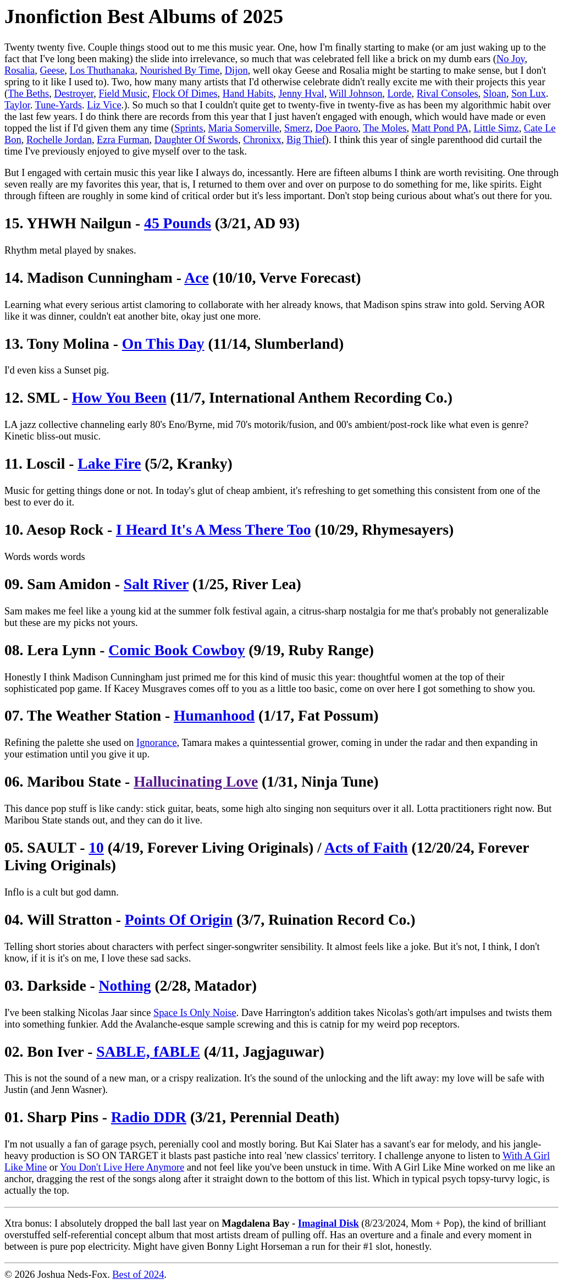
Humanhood (214, 715)
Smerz (297, 128)
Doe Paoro (336, 128)
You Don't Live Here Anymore (122, 1167)
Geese (52, 70)
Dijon (236, 70)
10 (96, 847)
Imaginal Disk (328, 1223)
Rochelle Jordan (59, 139)
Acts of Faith (366, 847)
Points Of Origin (179, 919)
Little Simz (495, 128)
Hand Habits (248, 93)
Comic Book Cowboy (176, 649)
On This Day (163, 343)
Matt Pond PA (440, 128)
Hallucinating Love (196, 781)
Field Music (122, 93)
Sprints (188, 128)
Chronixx (262, 139)
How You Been (119, 397)
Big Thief (305, 139)
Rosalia (19, 70)
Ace (196, 277)
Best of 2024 (138, 1274)
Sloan (494, 93)
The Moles (384, 128)
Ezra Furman (123, 139)
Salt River (156, 583)
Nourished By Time (179, 70)
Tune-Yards (58, 105)
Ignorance (156, 742)
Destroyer (73, 93)
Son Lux (528, 93)
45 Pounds (177, 223)
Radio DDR (148, 1116)
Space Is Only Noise (194, 1012)
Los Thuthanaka (102, 70)
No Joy (510, 58)
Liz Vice (104, 105)
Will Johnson (356, 93)
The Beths (28, 93)
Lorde (400, 93)
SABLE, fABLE (148, 1051)
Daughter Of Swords (196, 139)
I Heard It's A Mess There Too (213, 529)
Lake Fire (109, 463)
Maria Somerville (243, 128)
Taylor (17, 105)
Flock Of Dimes (185, 93)
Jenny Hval (301, 93)
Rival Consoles (447, 93)
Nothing (125, 985)
